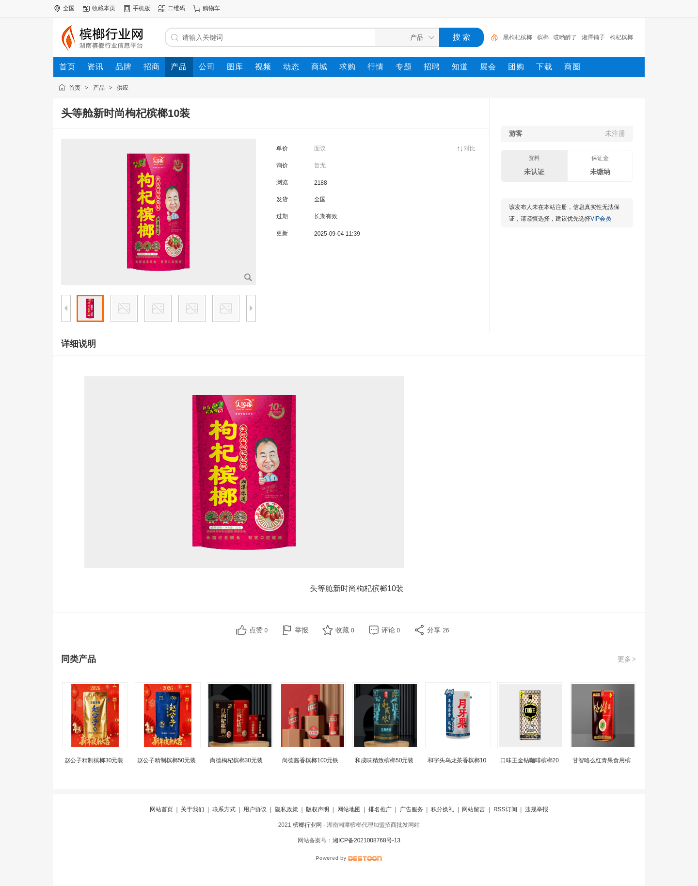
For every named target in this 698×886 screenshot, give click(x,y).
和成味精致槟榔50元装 (384, 760)
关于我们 (192, 809)
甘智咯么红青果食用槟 (601, 760)
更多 (627, 659)
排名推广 (380, 809)
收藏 (344, 630)
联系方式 (224, 809)
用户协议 (255, 809)
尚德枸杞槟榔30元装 (236, 760)
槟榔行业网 (307, 825)
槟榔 (543, 37)
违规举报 (536, 809)
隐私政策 (286, 809)
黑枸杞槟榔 (517, 37)
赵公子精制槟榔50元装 (166, 760)
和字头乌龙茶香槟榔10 (457, 760)
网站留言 (473, 809)
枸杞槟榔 (621, 37)
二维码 (176, 8)
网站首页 (161, 809)
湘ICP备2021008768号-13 (366, 840)
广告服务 (411, 809)
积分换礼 (442, 809)
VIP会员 (600, 218)
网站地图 (349, 809)
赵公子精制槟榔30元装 (93, 760)
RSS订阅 (505, 809)
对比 (470, 148)
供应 (122, 87)
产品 (99, 87)
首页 (74, 87)
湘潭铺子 (593, 37)
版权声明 (317, 809)
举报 (301, 630)
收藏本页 (103, 8)
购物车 (211, 8)
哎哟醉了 (565, 37)
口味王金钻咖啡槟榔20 (529, 760)
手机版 (141, 8)
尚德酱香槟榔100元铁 (310, 760)
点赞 (258, 630)
